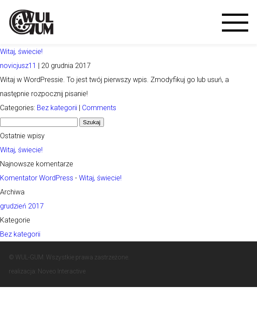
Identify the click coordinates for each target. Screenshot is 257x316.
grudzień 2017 (22, 206)
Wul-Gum (33, 22)
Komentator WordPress (36, 178)
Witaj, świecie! (21, 51)
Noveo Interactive (62, 271)
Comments (99, 108)
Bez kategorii (57, 108)
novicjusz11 (18, 65)
